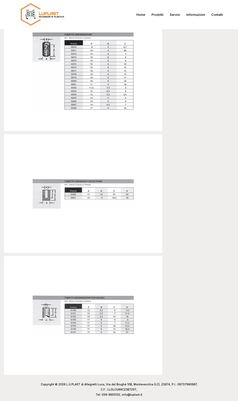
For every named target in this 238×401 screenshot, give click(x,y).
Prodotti (157, 15)
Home (140, 15)
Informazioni (195, 15)
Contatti (217, 15)
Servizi (175, 15)
